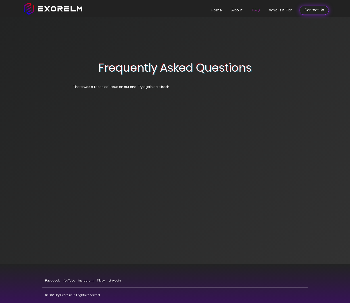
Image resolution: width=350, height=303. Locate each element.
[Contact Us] (314, 10)
